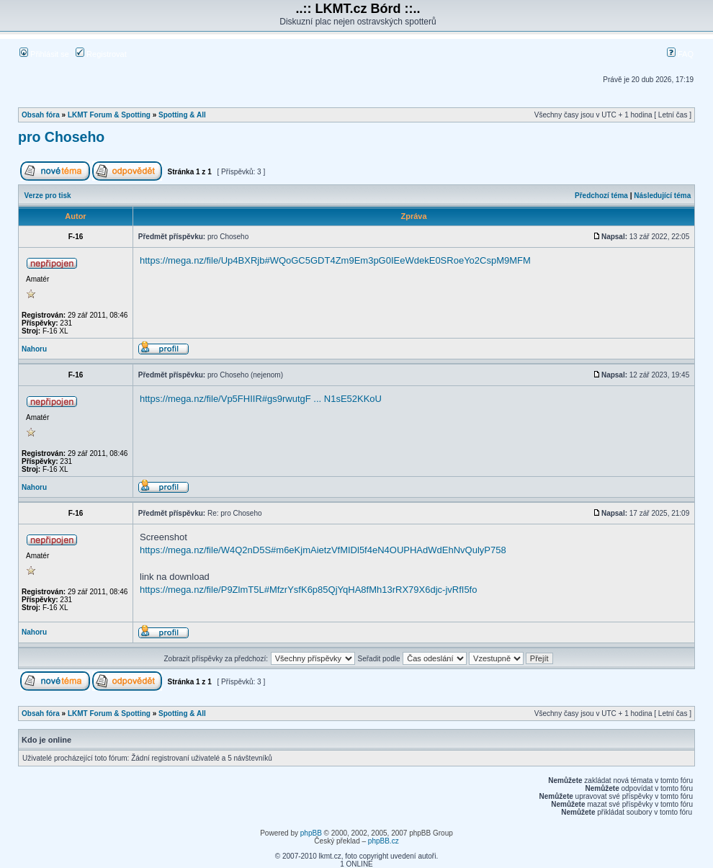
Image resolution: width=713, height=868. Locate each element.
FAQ (680, 54)
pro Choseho (61, 137)
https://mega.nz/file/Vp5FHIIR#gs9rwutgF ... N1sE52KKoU (261, 398)
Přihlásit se (44, 54)
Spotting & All (182, 115)
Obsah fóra (41, 115)
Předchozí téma (601, 196)
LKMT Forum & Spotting (109, 115)
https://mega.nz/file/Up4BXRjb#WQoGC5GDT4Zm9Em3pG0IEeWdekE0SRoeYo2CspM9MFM (335, 260)
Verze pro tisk (47, 196)
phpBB (311, 833)
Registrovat (101, 54)
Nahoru (34, 349)
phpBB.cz (383, 841)
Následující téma (662, 196)
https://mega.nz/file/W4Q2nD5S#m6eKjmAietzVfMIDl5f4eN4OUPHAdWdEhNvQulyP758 (323, 550)
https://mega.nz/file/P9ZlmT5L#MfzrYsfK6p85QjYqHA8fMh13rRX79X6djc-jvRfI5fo (308, 589)
